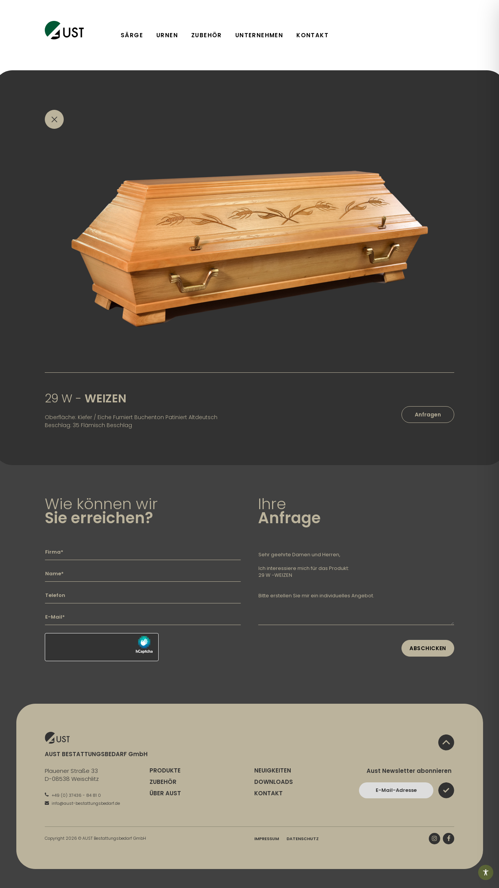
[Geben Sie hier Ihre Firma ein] (143, 552)
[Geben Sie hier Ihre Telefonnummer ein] (143, 595)
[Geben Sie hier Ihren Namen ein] (143, 574)
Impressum (266, 839)
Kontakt (312, 35)
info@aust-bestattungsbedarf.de (82, 803)
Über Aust (165, 793)
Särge (132, 35)
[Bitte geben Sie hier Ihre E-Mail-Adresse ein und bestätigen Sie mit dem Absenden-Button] (396, 790)
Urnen (167, 35)
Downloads (273, 782)
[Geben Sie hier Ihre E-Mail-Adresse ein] (143, 617)
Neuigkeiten (272, 770)
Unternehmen (259, 35)
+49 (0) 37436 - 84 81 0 (73, 795)
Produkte (165, 770)
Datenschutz (302, 839)
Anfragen (428, 414)
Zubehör (206, 35)
